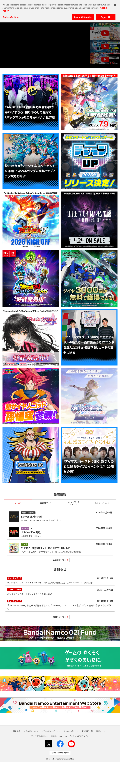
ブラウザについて (30, 731)
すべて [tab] (18, 503)
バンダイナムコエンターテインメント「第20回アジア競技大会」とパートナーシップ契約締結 (60, 580)
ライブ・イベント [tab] (101, 503)
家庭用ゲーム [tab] (45, 503)
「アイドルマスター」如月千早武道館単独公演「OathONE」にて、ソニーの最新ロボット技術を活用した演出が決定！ (60, 604)
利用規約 (16, 731)
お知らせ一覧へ (59, 617)
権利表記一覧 (87, 731)
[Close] (115, 5)
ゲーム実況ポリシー (39, 736)
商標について (101, 731)
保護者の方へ (56, 736)
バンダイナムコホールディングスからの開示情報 (60, 591)
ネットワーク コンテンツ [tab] (74, 503)
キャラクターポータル (60, 753)
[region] (60, 11)
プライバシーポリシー (51, 731)
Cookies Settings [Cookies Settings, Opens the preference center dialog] (10, 17)
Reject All (105, 17)
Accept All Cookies (83, 17)
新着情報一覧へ (59, 560)
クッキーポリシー (70, 731)
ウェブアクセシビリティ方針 (77, 736)
